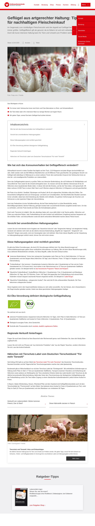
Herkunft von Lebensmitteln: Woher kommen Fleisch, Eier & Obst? (23, 402)
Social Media (82, 36)
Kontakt (36, 5)
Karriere (66, 5)
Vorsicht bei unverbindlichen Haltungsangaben (25, 134)
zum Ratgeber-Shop (37, 505)
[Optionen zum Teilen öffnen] (36, 43)
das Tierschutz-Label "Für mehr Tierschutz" (47, 362)
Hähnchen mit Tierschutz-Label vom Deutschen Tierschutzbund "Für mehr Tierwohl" (37, 156)
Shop (52, 5)
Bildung (73, 5)
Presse (58, 5)
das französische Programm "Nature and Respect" (52, 268)
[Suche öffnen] (78, 4)
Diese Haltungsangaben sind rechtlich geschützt (25, 140)
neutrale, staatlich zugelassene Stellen (45, 326)
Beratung (44, 5)
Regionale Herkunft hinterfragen (20, 151)
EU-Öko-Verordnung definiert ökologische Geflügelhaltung (29, 145)
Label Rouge (69, 276)
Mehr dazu (75, 458)
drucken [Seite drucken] (27, 43)
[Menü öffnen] (85, 5)
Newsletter (81, 30)
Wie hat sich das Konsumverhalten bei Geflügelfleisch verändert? (31, 129)
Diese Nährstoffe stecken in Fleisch (62, 403)
